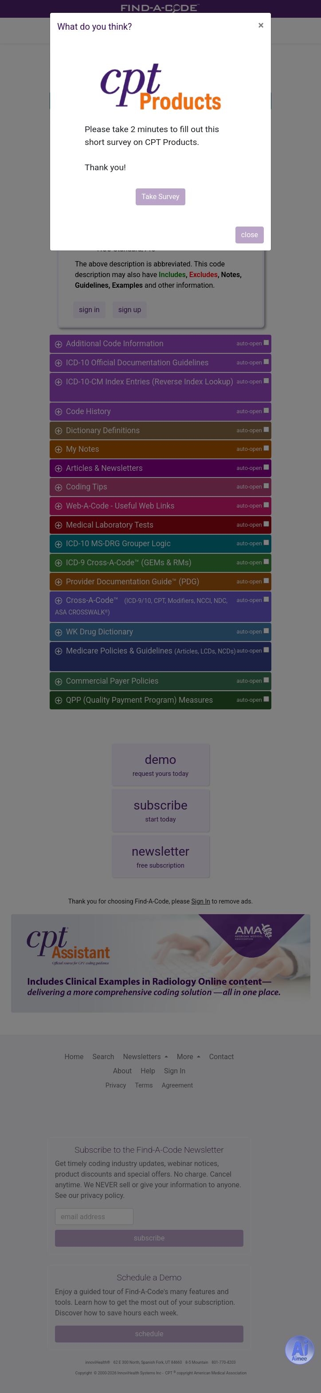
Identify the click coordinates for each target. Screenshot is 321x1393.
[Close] (261, 25)
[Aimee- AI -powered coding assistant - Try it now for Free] (300, 1350)
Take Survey (160, 196)
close (249, 235)
